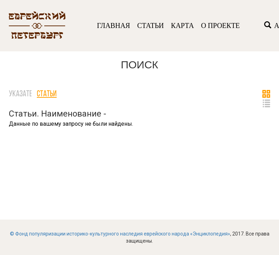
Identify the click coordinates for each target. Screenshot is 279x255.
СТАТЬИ (150, 25)
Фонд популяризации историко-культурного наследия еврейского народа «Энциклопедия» (122, 234)
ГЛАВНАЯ (113, 25)
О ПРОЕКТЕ (220, 25)
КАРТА (182, 25)
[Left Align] (267, 26)
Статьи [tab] (47, 94)
